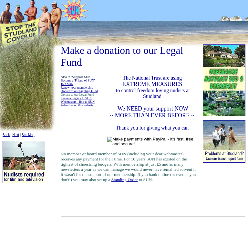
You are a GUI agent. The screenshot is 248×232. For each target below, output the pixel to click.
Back (6, 135)
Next (15, 135)
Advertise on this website (77, 105)
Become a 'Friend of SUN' (78, 80)
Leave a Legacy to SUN (76, 98)
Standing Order (124, 179)
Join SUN (67, 84)
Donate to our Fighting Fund (79, 91)
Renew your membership (77, 87)
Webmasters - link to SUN (78, 101)
